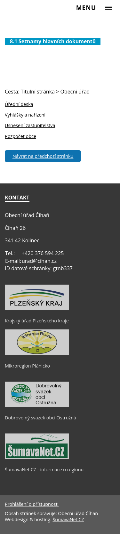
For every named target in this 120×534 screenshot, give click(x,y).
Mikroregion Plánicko (27, 366)
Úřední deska (19, 104)
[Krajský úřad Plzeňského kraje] (37, 308)
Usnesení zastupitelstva (30, 125)
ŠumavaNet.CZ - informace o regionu (44, 469)
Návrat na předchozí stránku (42, 156)
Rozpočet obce (20, 136)
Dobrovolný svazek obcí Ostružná (40, 418)
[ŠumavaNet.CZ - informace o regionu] (37, 457)
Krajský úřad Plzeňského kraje (37, 321)
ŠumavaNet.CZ (68, 519)
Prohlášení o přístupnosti (32, 504)
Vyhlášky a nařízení (25, 115)
